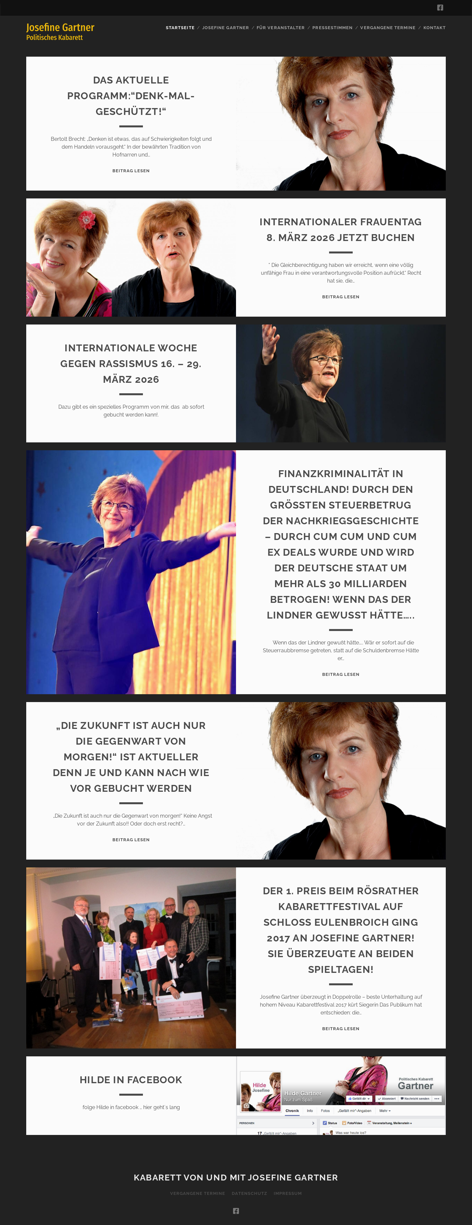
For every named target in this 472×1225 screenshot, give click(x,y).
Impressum (288, 1193)
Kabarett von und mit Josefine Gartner (236, 1177)
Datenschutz (249, 1193)
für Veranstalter (281, 27)
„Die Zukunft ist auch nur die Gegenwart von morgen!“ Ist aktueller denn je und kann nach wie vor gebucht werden (131, 757)
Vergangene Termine (388, 27)
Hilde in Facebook (131, 1080)
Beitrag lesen (131, 170)
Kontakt (434, 27)
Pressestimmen (332, 27)
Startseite (180, 27)
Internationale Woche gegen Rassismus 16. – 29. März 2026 (131, 363)
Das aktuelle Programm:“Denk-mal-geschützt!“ (131, 95)
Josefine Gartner (225, 27)
